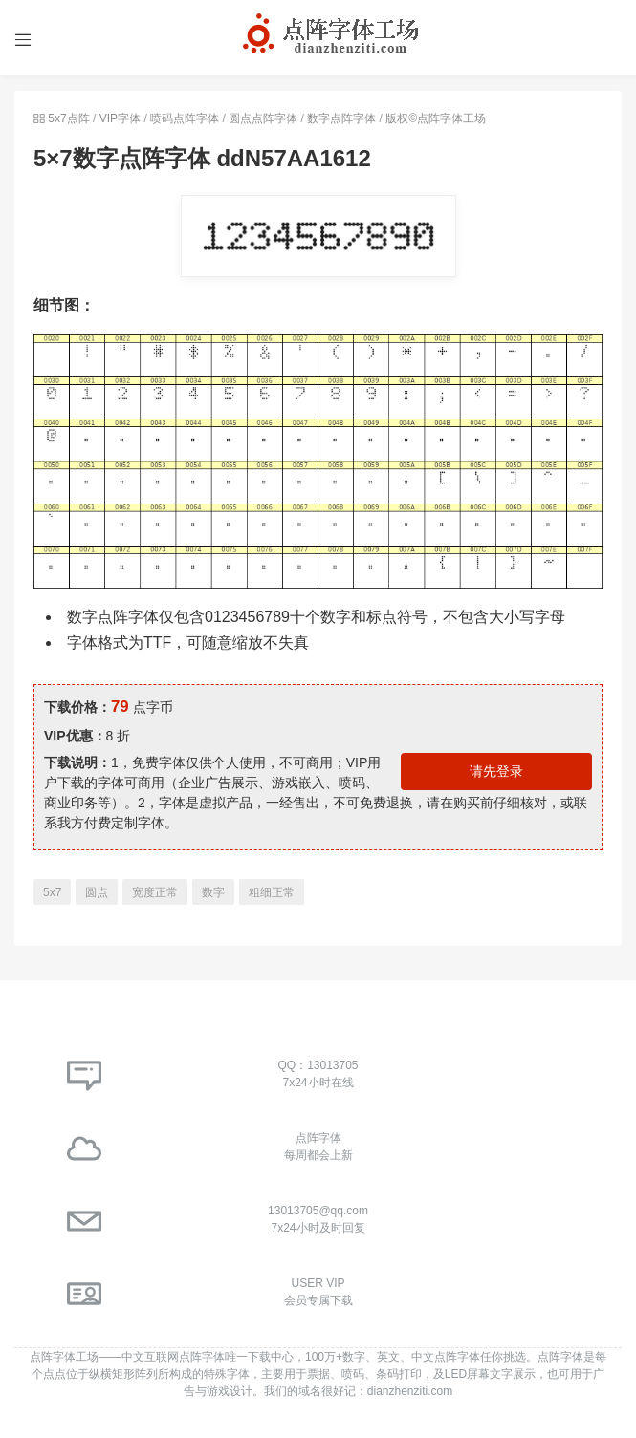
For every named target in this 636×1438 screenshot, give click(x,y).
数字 (213, 892)
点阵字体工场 (64, 1356)
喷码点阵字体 (184, 118)
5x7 (52, 892)
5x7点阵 (68, 118)
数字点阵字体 (341, 118)
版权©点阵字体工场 (435, 118)
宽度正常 (155, 892)
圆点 (96, 892)
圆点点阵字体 (263, 118)
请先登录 (496, 771)
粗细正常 (272, 892)
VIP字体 (120, 118)
